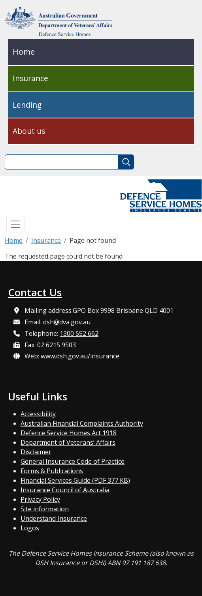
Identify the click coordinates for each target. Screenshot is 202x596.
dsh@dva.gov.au (67, 322)
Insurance (30, 78)
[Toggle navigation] (15, 224)
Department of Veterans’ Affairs (68, 442)
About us (29, 131)
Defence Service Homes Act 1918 (69, 432)
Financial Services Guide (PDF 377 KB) (75, 480)
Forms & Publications (52, 471)
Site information (45, 509)
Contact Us (35, 292)
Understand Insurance (54, 518)
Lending (27, 104)
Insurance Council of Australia (65, 490)
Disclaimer (36, 451)
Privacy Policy (40, 499)
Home (24, 51)
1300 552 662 (79, 333)
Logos (30, 528)
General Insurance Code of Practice (73, 461)
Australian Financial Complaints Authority (82, 423)
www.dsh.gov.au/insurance (80, 356)
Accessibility (38, 413)
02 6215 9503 (56, 345)
